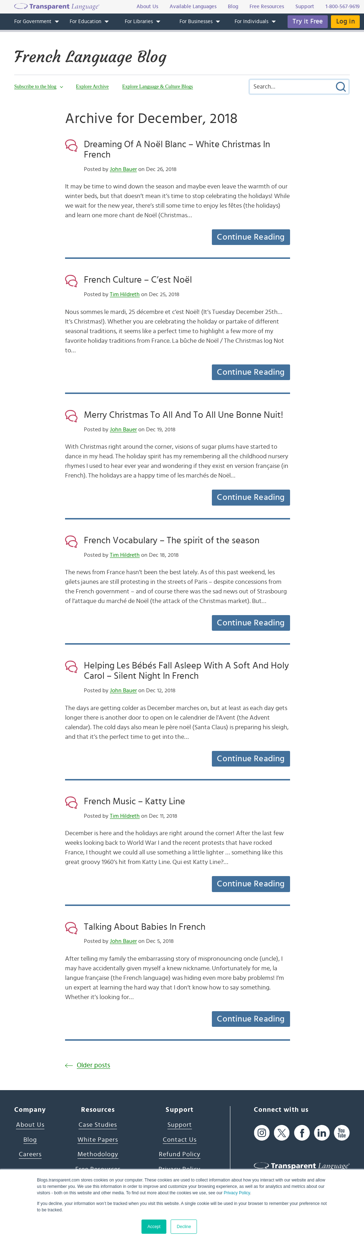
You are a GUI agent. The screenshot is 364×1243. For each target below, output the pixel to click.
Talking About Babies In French (144, 927)
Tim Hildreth (125, 294)
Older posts (93, 1065)
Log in (345, 21)
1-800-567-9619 (343, 6)
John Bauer (123, 169)
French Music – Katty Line (134, 801)
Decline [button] (184, 1226)
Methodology (97, 1154)
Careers (30, 1154)
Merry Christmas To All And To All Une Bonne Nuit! (183, 415)
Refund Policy (179, 1154)
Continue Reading (250, 237)
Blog (30, 1140)
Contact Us (180, 1140)
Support (179, 1125)
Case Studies (98, 1125)
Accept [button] (154, 1226)
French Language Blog (93, 56)
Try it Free (307, 21)
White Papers (97, 1140)
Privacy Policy (237, 1192)
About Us (30, 1125)
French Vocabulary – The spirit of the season (171, 540)
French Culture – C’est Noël (138, 279)
